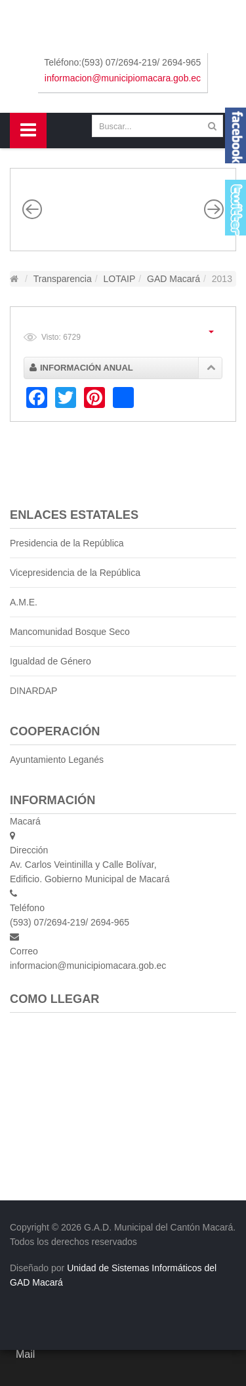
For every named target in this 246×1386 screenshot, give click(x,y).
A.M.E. (23, 602)
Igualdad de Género (50, 661)
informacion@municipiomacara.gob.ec (123, 78)
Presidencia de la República (67, 543)
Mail (25, 1354)
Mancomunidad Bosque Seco (70, 631)
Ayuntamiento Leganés (57, 759)
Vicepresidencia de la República (75, 572)
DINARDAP (33, 690)
